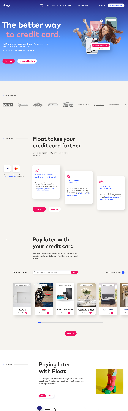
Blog (64, 5)
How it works (56, 5)
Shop (48, 5)
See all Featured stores (114, 272)
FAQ (70, 5)
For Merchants (83, 5)
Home (42, 4)
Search (74, 272)
